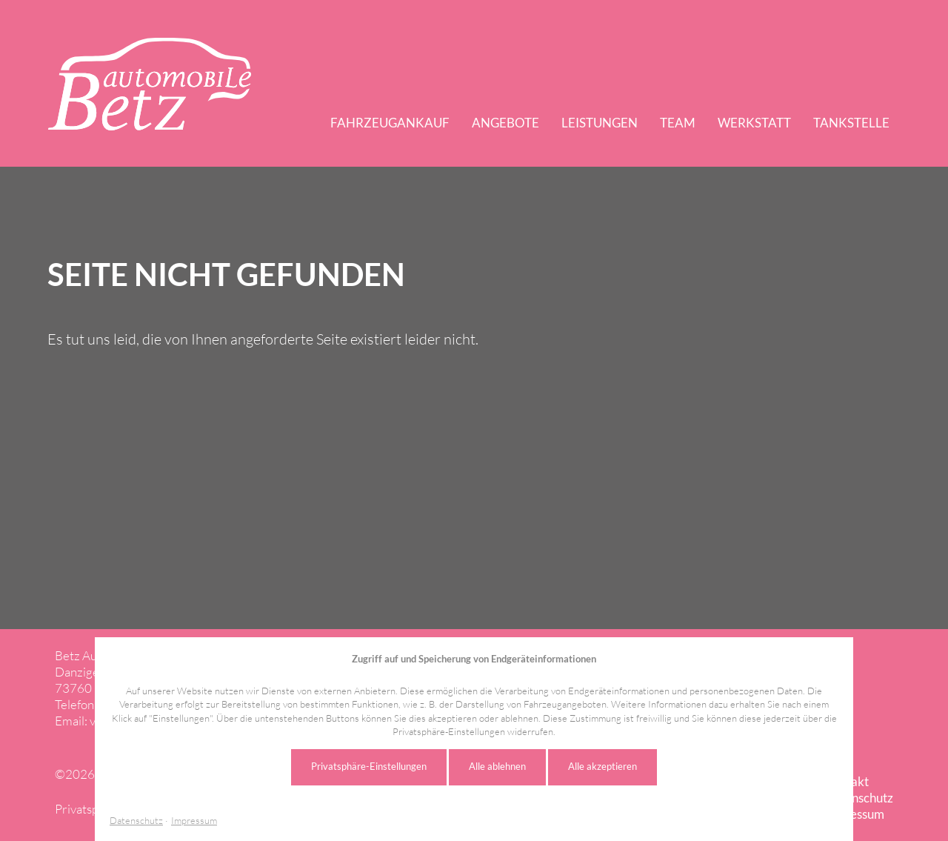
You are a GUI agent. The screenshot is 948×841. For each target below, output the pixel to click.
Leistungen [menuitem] (599, 122)
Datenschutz (136, 820)
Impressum (194, 820)
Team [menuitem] (677, 122)
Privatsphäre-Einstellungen (369, 766)
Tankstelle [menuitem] (851, 122)
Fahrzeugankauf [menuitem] (390, 122)
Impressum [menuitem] (854, 814)
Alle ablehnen (497, 766)
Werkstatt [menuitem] (754, 122)
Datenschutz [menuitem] (858, 797)
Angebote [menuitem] (505, 122)
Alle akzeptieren (602, 766)
